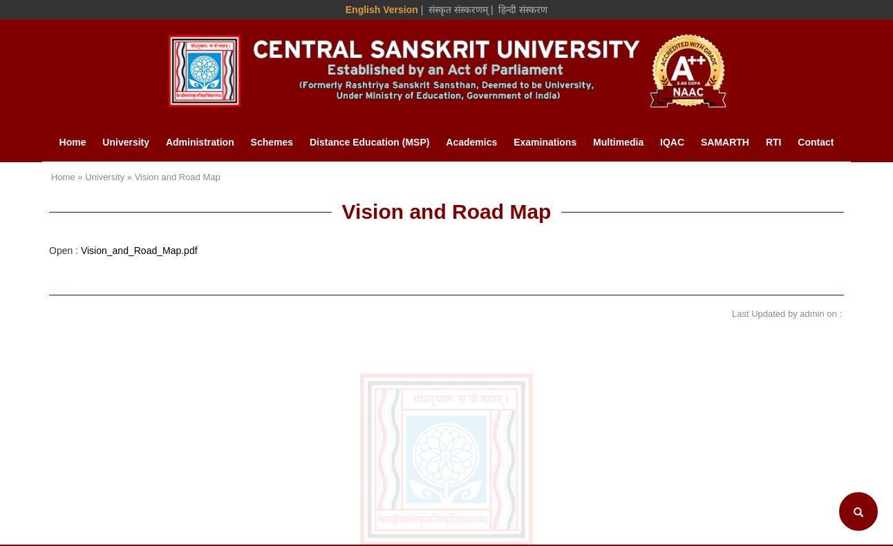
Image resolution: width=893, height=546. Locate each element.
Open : (123, 250)
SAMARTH (725, 142)
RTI (774, 142)
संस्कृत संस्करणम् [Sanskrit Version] (458, 9)
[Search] (858, 511)
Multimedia (618, 142)
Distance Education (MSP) (369, 142)
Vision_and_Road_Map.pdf (139, 250)
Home (72, 142)
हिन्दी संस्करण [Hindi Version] (522, 9)
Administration (200, 142)
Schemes (272, 142)
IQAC (672, 142)
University (125, 142)
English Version (382, 9)
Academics (471, 142)
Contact (816, 142)
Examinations (545, 142)
